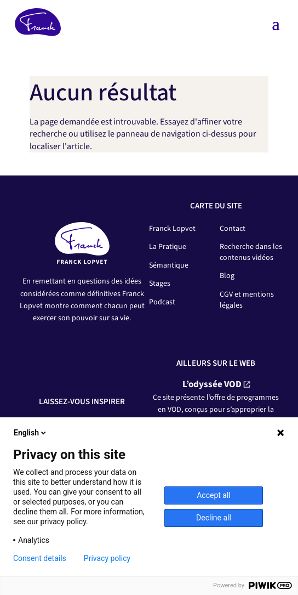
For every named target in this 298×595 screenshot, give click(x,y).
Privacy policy (107, 558)
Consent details (39, 558)
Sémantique (168, 265)
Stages (159, 283)
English (31, 432)
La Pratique (167, 246)
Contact (232, 228)
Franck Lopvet (172, 228)
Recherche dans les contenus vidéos (251, 252)
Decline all (213, 517)
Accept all (214, 495)
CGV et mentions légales (247, 300)
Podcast (162, 302)
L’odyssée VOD (212, 384)
